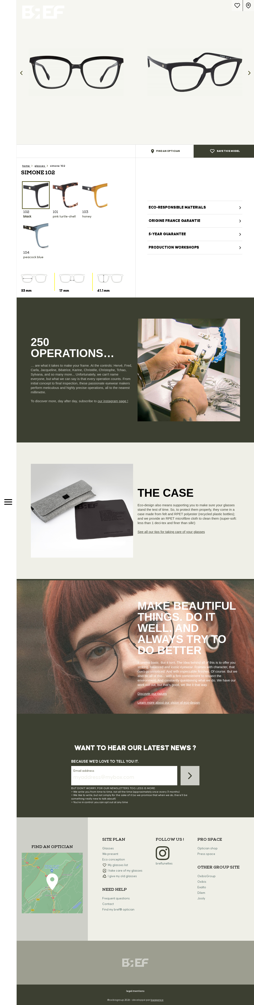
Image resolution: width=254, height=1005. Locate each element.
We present (110, 854)
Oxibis (201, 881)
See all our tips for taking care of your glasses (171, 532)
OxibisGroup (206, 876)
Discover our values (152, 693)
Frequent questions (116, 898)
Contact (108, 904)
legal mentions (135, 991)
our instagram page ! (113, 401)
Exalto (201, 887)
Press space (206, 854)
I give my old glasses (122, 876)
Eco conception (113, 859)
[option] (76, 72)
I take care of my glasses (125, 870)
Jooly (201, 898)
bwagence (157, 1000)
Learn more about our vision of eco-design (169, 702)
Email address (83, 770)
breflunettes (164, 863)
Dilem (201, 892)
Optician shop (207, 848)
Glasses (108, 848)
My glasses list (118, 865)
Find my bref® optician (118, 909)
